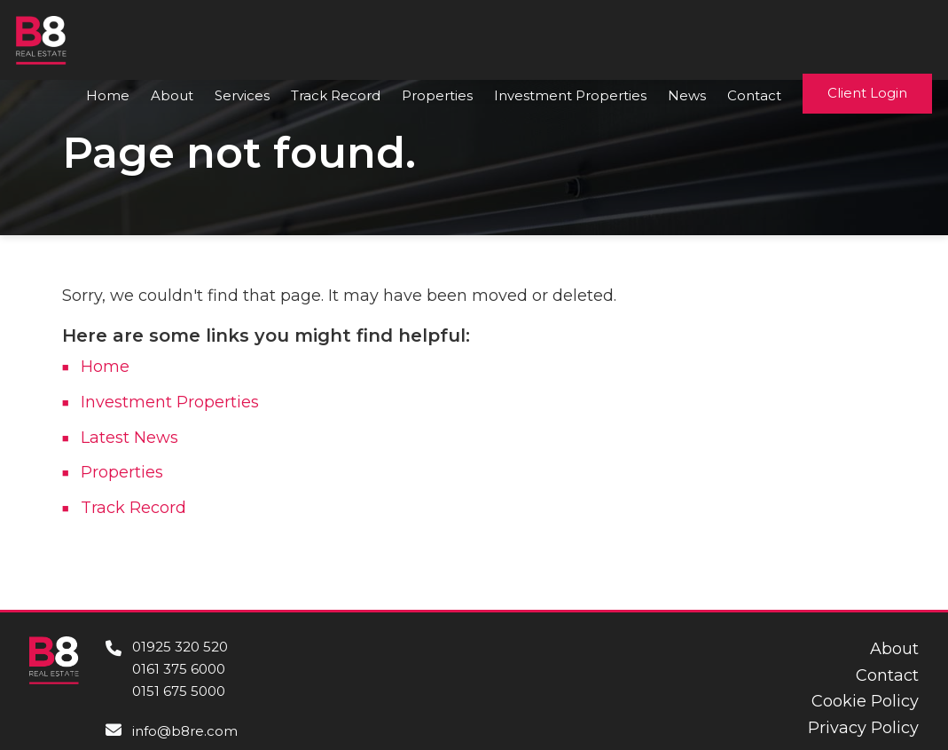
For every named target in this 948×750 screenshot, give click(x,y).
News (687, 95)
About (172, 95)
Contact (754, 95)
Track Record (335, 95)
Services (242, 95)
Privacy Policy (863, 728)
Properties (437, 95)
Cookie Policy (865, 701)
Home (107, 95)
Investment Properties (570, 95)
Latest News (129, 437)
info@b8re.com (185, 730)
